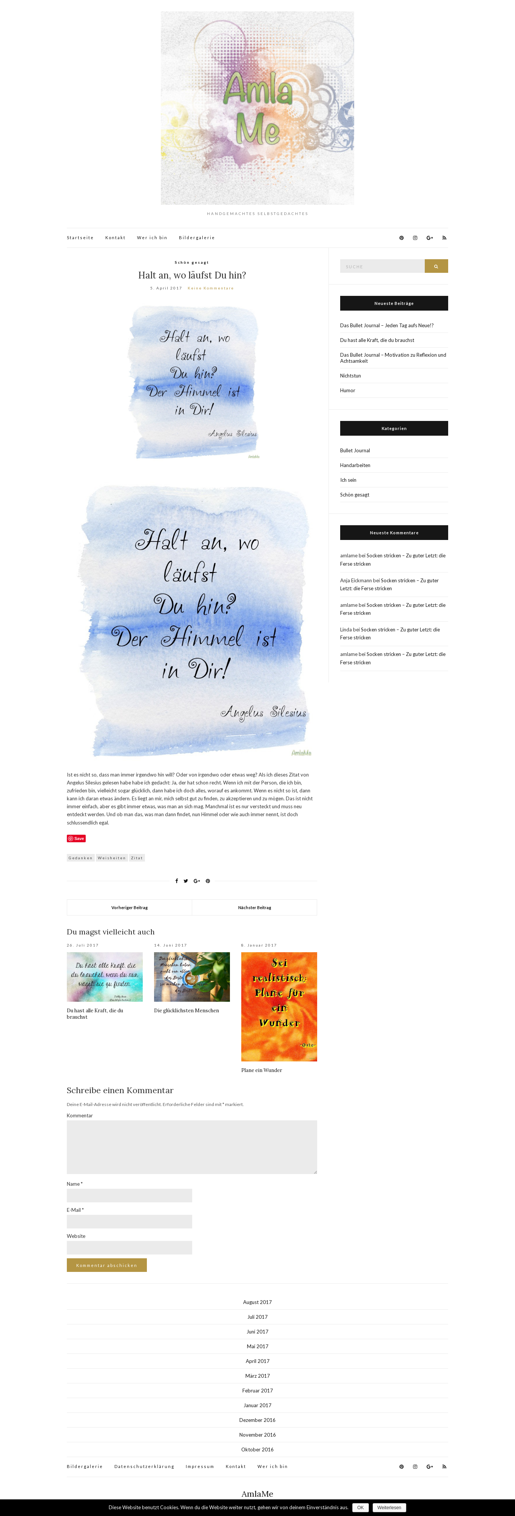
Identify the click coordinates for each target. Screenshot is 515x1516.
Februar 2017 (257, 1391)
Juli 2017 (257, 1317)
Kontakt (115, 237)
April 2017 (258, 1361)
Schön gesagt (192, 262)
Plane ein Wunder (261, 1070)
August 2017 (257, 1302)
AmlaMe (257, 1493)
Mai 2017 (257, 1346)
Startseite (80, 237)
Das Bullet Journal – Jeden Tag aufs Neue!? (387, 325)
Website (76, 1236)
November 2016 (257, 1435)
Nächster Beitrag (254, 907)
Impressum (200, 1466)
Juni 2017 (257, 1332)
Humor (347, 390)
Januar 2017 (257, 1405)
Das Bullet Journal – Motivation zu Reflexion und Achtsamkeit (393, 358)
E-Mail (75, 1210)
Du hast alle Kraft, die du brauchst (377, 340)
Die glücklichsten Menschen (186, 1010)
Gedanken (81, 857)
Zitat (137, 857)
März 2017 (257, 1376)
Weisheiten (112, 857)
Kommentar (80, 1115)
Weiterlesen (389, 1507)
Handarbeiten (355, 465)
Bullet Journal (355, 450)
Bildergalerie (197, 237)
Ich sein (348, 480)
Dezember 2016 (257, 1420)
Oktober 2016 (257, 1449)
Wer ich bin (152, 237)
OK (360, 1507)
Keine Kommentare (211, 288)
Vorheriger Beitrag (129, 907)
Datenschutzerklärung (144, 1466)
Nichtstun (350, 376)
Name (75, 1184)
